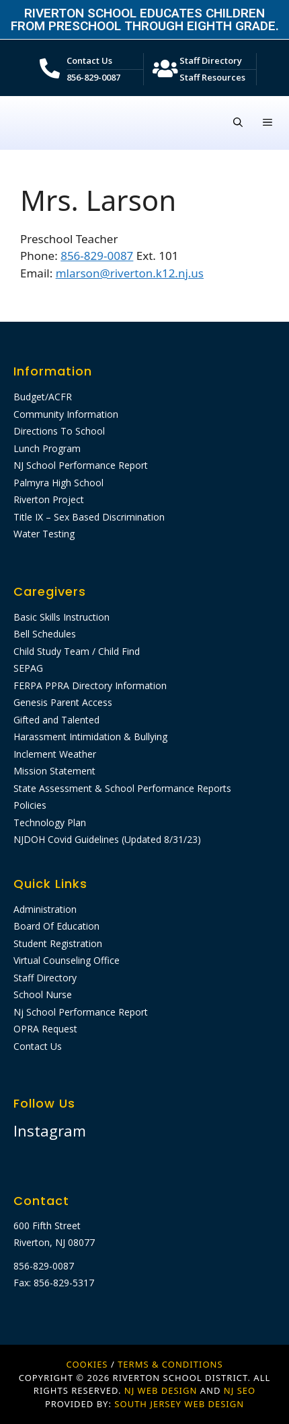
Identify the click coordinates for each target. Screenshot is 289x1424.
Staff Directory (210, 60)
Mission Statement (54, 770)
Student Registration (57, 943)
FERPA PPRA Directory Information (90, 685)
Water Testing (44, 533)
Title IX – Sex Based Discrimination (89, 516)
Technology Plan (49, 822)
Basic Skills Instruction (61, 617)
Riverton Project (48, 499)
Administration (45, 909)
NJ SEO (239, 1390)
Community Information (65, 414)
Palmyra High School (58, 482)
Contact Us (89, 60)
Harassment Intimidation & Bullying (90, 736)
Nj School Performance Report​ (80, 1012)
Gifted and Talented (56, 719)
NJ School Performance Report (80, 465)
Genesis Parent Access (62, 702)
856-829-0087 (93, 77)
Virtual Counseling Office (66, 960)
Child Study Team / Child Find (76, 651)
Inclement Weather (54, 754)
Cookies (87, 1364)
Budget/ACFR (42, 396)
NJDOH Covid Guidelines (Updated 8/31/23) (107, 839)
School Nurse (42, 994)
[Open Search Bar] (238, 123)
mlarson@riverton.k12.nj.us (130, 273)
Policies (29, 805)
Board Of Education (56, 926)
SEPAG (28, 668)
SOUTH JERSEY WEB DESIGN (179, 1404)
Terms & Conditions (170, 1364)
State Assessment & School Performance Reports (122, 788)
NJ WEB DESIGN (162, 1390)
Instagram (49, 1130)
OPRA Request (45, 1028)
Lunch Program (47, 448)
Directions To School (59, 431)
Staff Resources (212, 77)
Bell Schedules (44, 633)
